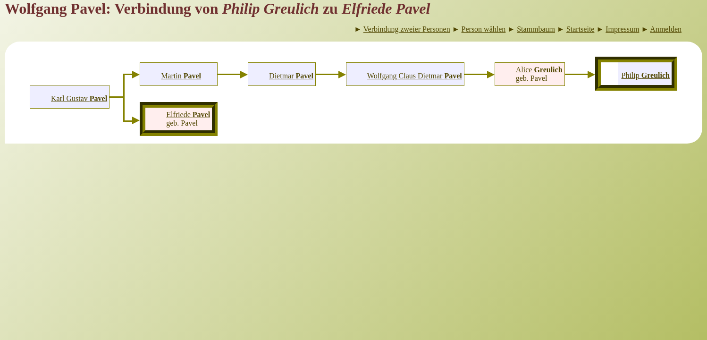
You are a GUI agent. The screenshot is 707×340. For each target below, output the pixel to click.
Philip (646, 75)
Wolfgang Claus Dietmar (414, 76)
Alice (539, 70)
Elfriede (188, 114)
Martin (181, 76)
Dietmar (291, 76)
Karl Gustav (79, 98)
